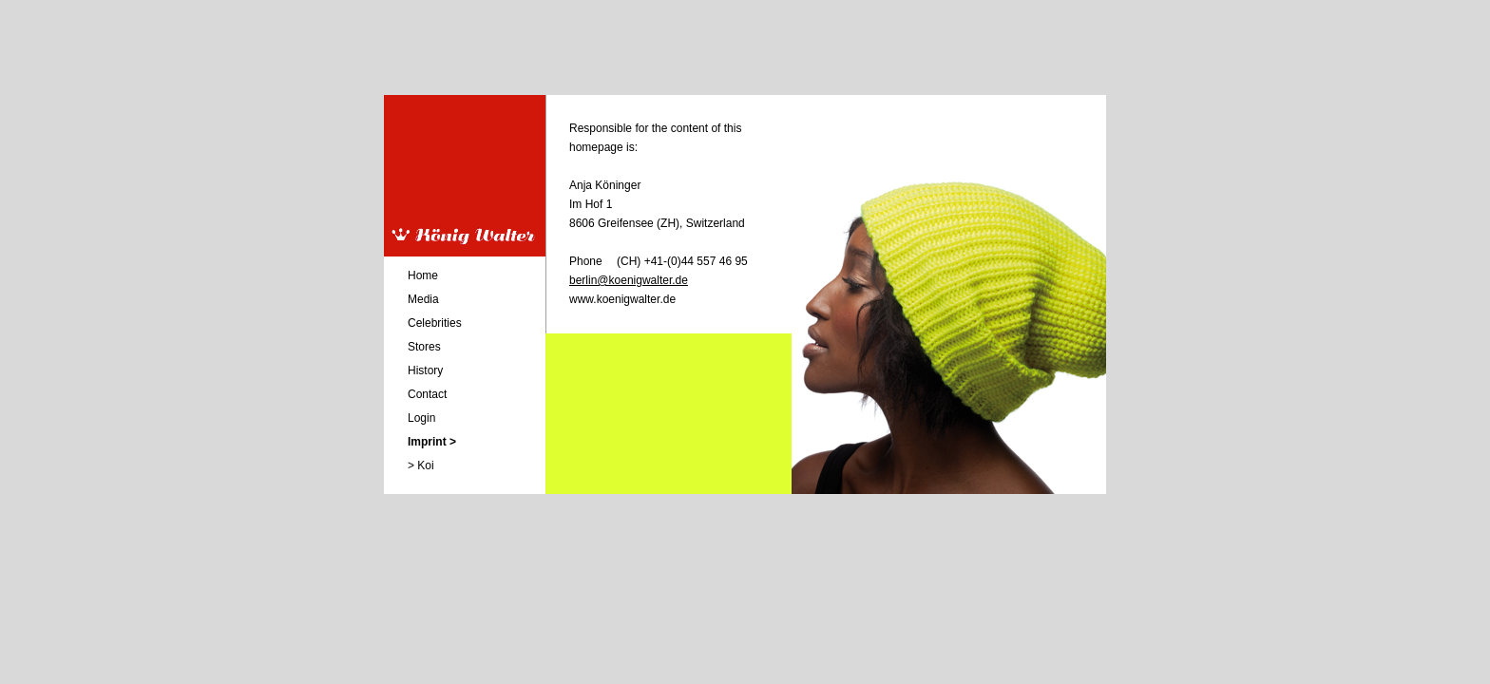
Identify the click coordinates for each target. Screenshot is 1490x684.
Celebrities (435, 323)
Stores (424, 346)
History (425, 370)
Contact (427, 394)
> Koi (421, 465)
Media (423, 299)
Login (421, 418)
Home (423, 275)
